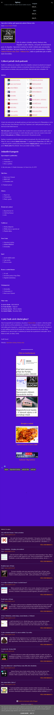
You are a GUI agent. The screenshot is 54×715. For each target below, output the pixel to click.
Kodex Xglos (42, 23)
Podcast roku (20, 347)
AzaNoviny (18, 11)
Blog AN (36, 11)
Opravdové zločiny (11, 347)
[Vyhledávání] (52, 3)
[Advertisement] (27, 519)
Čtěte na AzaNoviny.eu (26, 358)
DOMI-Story (22, 23)
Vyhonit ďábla (32, 327)
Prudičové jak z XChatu (7, 571)
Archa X (45, 11)
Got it (32, 713)
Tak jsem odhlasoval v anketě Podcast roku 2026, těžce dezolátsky (19, 670)
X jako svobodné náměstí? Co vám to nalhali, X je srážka (16, 637)
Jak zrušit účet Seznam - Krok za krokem (12, 537)
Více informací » (46, 549)
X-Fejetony (11, 23)
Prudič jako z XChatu (7, 604)
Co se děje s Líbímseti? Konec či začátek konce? (14, 587)
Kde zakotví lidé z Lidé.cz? (8, 687)
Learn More (24, 713)
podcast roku (25, 474)
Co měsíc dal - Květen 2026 (8, 654)
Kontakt (32, 23)
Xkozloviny (25, 18)
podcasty (33, 474)
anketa (6, 474)
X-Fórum (27, 11)
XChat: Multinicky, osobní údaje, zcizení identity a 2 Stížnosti (17, 621)
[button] (52, 28)
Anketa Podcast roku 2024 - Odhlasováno (15, 56)
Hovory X (43, 18)
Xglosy (17, 2)
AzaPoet (35, 18)
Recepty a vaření (27, 428)
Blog (16, 18)
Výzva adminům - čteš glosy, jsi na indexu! (12, 554)
